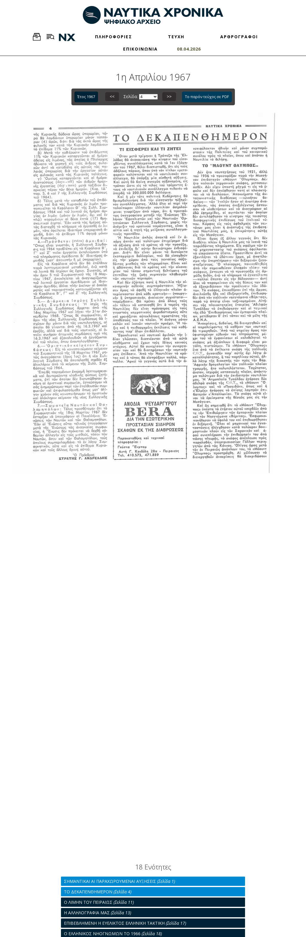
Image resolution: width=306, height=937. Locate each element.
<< (112, 96)
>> (169, 96)
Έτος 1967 (86, 96)
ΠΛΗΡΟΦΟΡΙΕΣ (113, 36)
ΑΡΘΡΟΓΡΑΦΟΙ (239, 36)
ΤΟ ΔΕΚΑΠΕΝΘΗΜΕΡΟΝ (97, 892)
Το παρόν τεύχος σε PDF (207, 96)
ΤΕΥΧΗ (176, 36)
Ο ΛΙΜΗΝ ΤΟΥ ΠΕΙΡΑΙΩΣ (99, 902)
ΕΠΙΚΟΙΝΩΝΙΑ (140, 49)
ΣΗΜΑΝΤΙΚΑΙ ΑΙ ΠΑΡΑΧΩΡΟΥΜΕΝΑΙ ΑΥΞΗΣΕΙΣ (119, 881)
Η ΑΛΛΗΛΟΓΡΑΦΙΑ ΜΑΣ (97, 912)
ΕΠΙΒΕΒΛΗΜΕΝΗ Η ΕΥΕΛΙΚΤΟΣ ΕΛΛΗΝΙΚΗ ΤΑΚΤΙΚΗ (125, 923)
